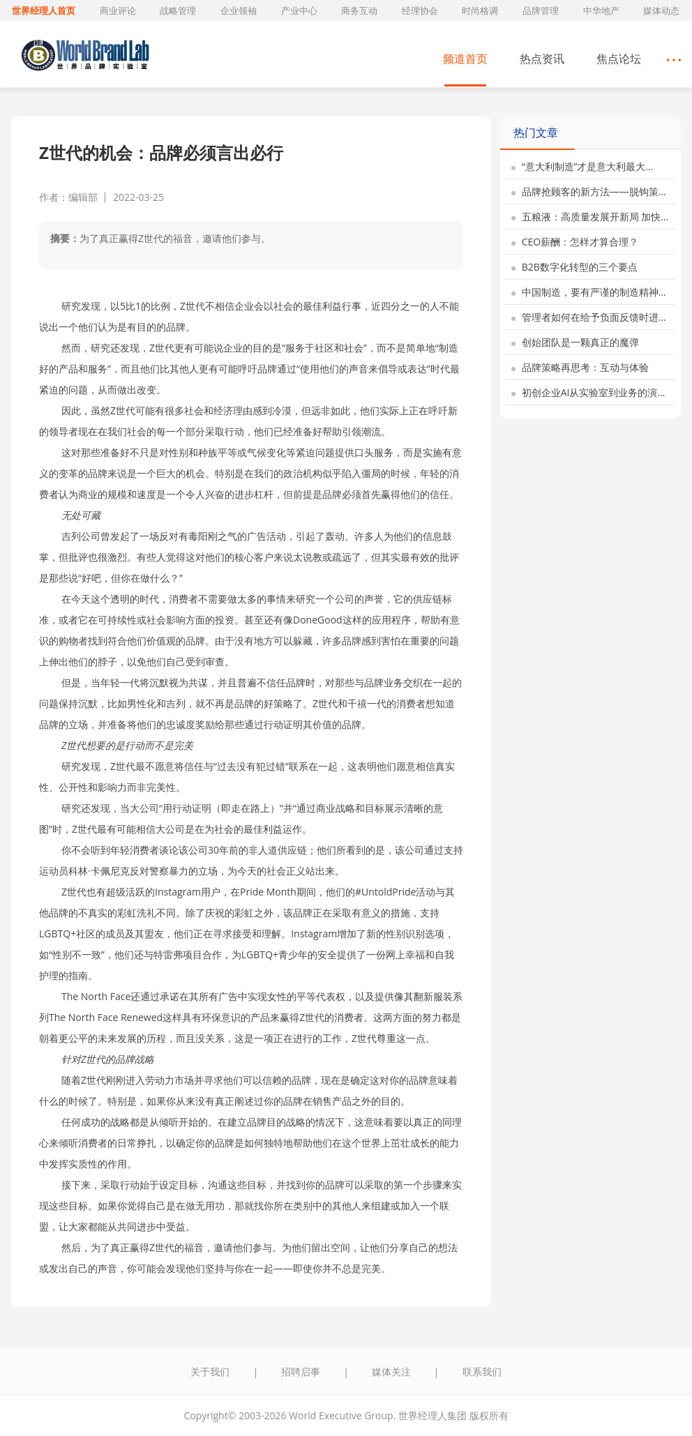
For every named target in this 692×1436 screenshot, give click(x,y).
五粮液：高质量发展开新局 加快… (589, 216)
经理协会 (420, 10)
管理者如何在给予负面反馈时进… (588, 317)
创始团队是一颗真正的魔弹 (575, 342)
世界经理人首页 (43, 10)
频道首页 (465, 58)
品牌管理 (540, 10)
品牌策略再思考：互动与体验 (580, 367)
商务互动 (359, 10)
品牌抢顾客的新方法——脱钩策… (588, 191)
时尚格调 (480, 10)
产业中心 (299, 10)
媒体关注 (391, 1371)
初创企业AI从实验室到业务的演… (588, 392)
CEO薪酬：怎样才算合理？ (574, 241)
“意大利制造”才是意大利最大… (582, 166)
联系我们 (482, 1371)
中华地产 (601, 10)
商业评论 (118, 10)
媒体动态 (661, 10)
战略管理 (178, 10)
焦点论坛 (618, 58)
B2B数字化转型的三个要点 (574, 266)
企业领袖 (238, 10)
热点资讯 (542, 58)
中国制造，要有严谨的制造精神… (588, 291)
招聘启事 (300, 1371)
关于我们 (210, 1371)
